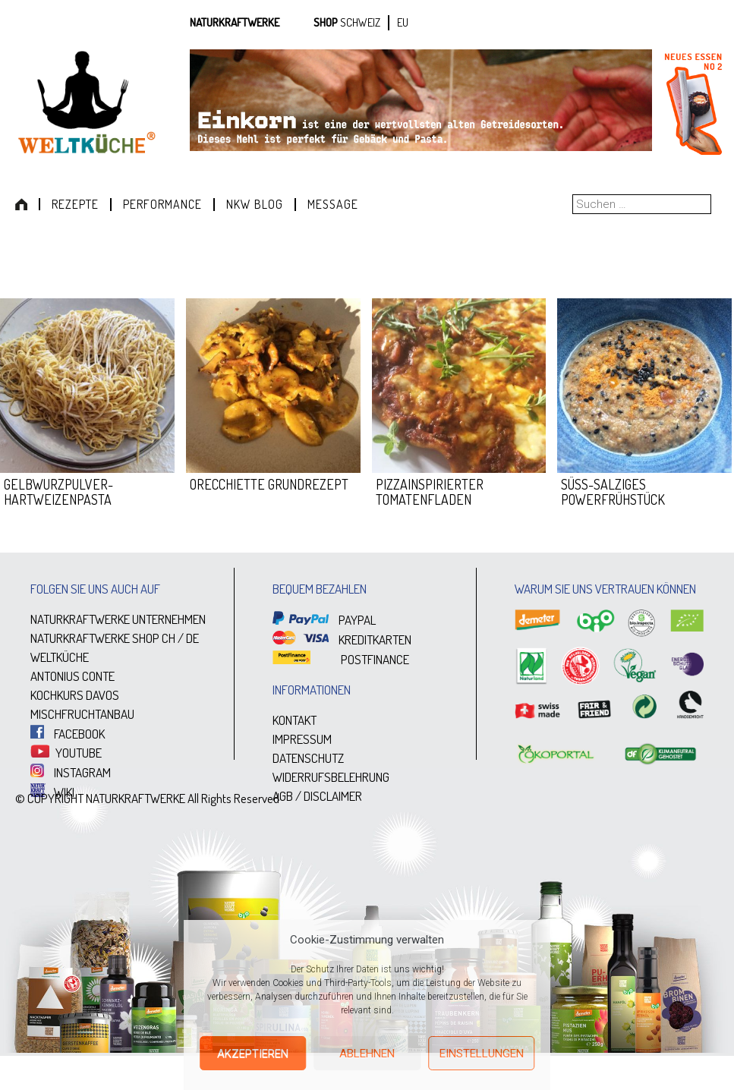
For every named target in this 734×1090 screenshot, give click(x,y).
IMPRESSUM (302, 739)
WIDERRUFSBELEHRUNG (330, 777)
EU (402, 22)
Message (332, 204)
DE (192, 638)
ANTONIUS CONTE (72, 676)
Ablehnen (367, 1053)
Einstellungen (481, 1053)
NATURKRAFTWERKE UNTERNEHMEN (118, 619)
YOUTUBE (66, 753)
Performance (162, 204)
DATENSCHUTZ (308, 758)
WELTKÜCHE (59, 657)
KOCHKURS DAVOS (74, 695)
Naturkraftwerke (234, 22)
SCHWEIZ (360, 22)
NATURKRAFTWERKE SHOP (94, 638)
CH (168, 638)
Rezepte (75, 204)
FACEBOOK (67, 734)
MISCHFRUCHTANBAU (82, 714)
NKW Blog (254, 204)
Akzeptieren (252, 1053)
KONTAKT (294, 720)
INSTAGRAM (70, 772)
